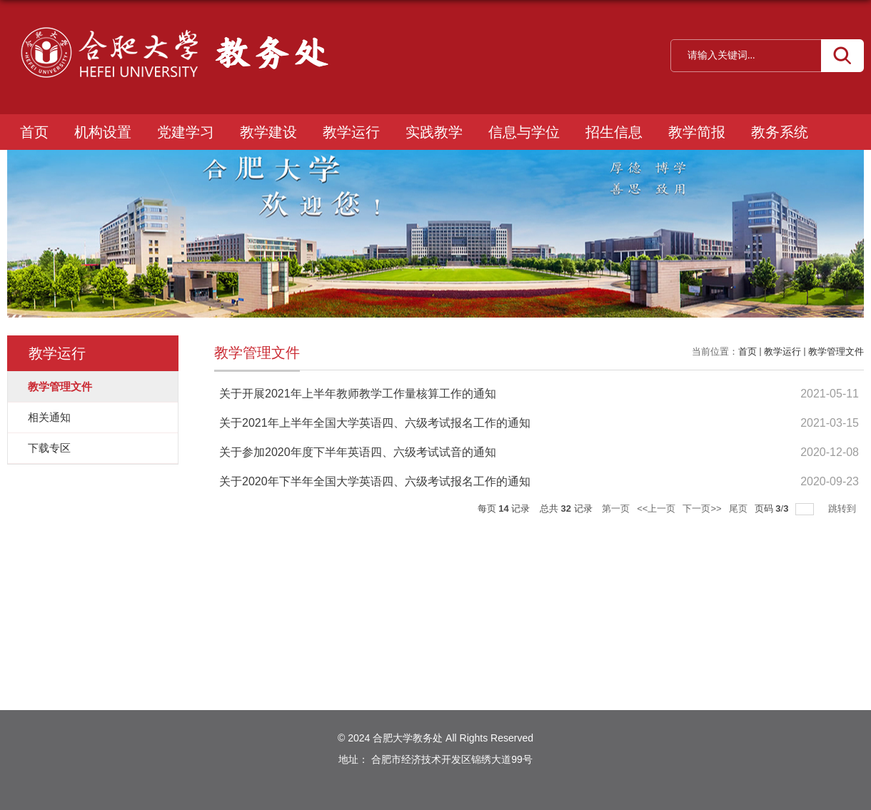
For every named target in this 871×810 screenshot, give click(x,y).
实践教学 (434, 132)
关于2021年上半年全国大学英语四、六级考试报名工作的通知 (374, 423)
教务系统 (779, 132)
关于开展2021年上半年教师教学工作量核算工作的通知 (357, 394)
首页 (34, 132)
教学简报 (696, 132)
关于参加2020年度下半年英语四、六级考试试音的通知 (357, 452)
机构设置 (102, 132)
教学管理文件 (836, 351)
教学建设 (268, 132)
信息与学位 (524, 132)
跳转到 (843, 508)
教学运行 (351, 132)
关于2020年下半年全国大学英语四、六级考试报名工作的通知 (374, 481)
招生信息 (614, 132)
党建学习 (185, 132)
